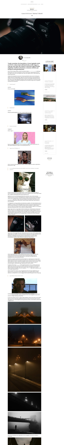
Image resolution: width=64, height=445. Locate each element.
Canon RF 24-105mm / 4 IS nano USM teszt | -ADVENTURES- (49, 112)
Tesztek (25, 60)
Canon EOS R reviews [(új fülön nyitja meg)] (32, 71)
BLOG (39, 4)
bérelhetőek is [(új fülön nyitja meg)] (10, 199)
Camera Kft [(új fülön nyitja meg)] (18, 264)
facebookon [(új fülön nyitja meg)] (28, 268)
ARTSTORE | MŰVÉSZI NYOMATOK (32, 4)
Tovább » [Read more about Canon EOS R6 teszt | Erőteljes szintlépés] (46, 89)
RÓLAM (42, 4)
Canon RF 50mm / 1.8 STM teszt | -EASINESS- (49, 142)
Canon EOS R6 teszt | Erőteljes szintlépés (49, 81)
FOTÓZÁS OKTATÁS (24, 4)
